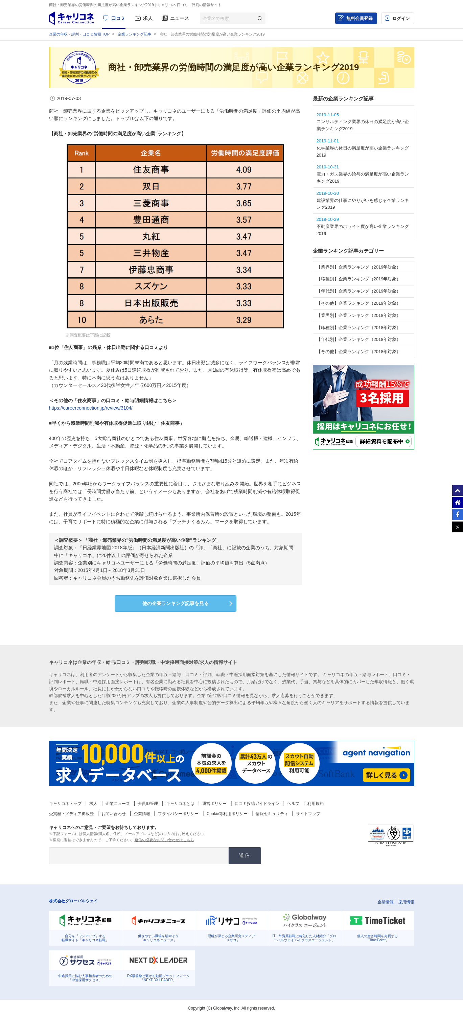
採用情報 (406, 902)
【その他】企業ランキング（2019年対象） (359, 303)
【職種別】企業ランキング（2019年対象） (359, 278)
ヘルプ (293, 803)
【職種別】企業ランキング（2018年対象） (359, 327)
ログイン (401, 18)
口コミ (118, 18)
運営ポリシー (214, 803)
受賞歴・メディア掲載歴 (71, 813)
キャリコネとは (180, 803)
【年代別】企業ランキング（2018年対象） (359, 339)
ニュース (179, 18)
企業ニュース (118, 803)
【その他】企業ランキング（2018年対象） (359, 351)
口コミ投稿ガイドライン (257, 803)
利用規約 (315, 803)
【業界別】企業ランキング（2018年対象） (359, 315)
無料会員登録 (359, 18)
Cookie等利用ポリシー (227, 813)
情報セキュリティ (272, 813)
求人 (148, 18)
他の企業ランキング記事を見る (175, 603)
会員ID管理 (148, 803)
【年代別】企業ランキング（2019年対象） (359, 291)
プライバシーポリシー (178, 813)
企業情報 (142, 813)
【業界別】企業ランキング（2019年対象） (359, 267)
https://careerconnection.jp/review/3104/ (91, 408)
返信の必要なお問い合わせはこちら (164, 840)
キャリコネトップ (65, 803)
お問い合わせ (113, 813)
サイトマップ (308, 813)
